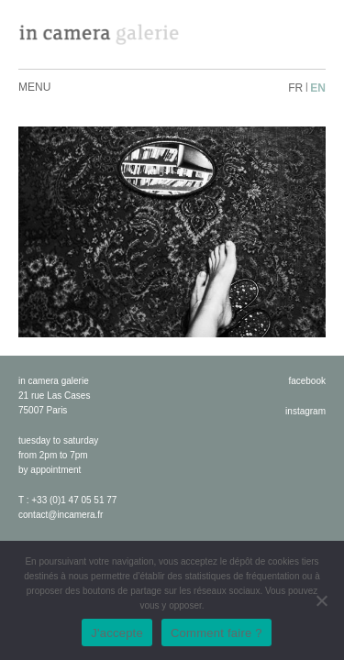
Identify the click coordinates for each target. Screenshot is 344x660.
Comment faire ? (216, 633)
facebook (307, 381)
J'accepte (117, 633)
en (318, 88)
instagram (305, 411)
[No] (321, 600)
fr (295, 88)
